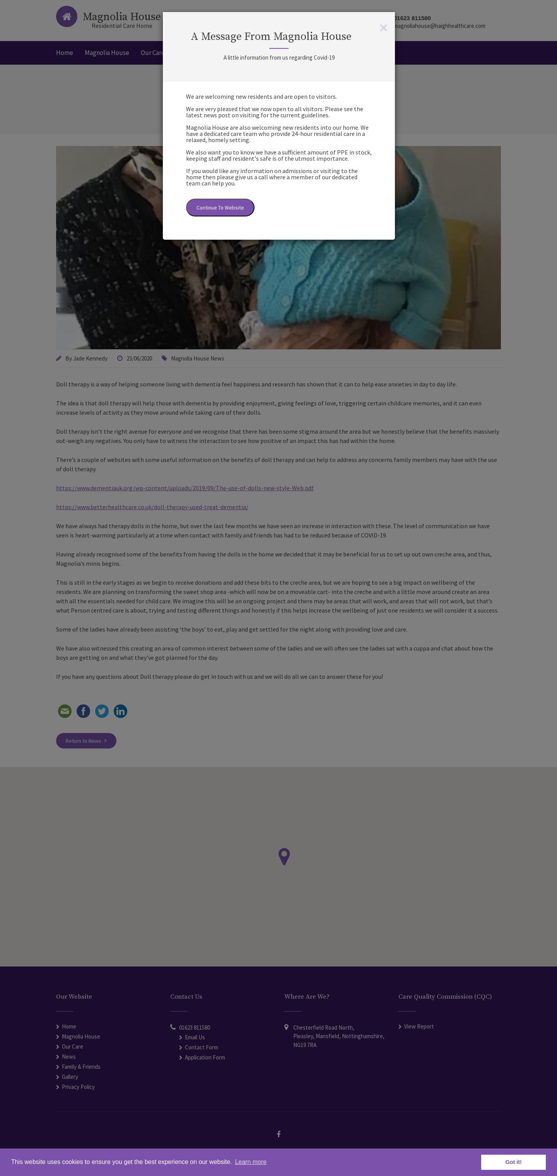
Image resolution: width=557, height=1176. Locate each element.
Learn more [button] (251, 1162)
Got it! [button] (514, 1162)
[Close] (383, 27)
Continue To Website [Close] (220, 207)
